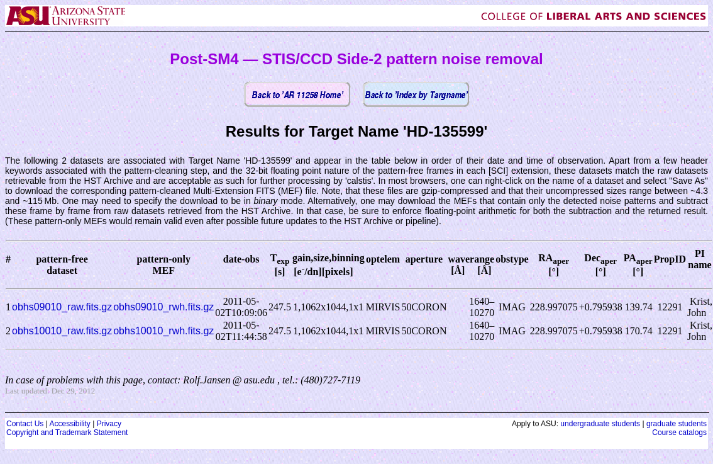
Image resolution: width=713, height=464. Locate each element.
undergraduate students (600, 423)
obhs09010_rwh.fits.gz (163, 307)
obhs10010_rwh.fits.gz (163, 330)
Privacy (109, 423)
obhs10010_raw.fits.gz (62, 330)
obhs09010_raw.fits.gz (62, 307)
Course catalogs (679, 432)
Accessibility (69, 423)
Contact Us (24, 423)
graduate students (676, 423)
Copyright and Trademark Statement (67, 432)
